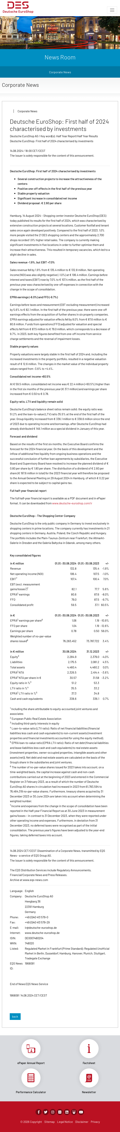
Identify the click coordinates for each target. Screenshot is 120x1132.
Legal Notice (65, 1121)
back (15, 1016)
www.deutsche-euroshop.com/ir (72, 503)
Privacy (95, 1121)
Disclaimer (81, 1121)
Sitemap (49, 1121)
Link (31, 1052)
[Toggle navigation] (112, 10)
